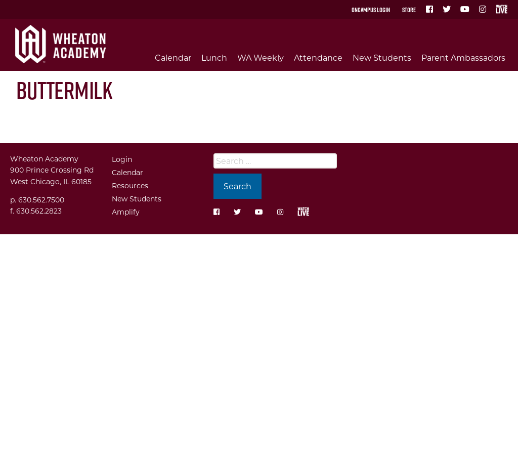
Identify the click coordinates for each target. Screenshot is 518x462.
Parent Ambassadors (463, 57)
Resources (130, 185)
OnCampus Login (371, 9)
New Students (382, 57)
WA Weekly (260, 57)
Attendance (318, 57)
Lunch (214, 57)
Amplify (126, 212)
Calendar (173, 57)
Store (409, 9)
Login (122, 159)
